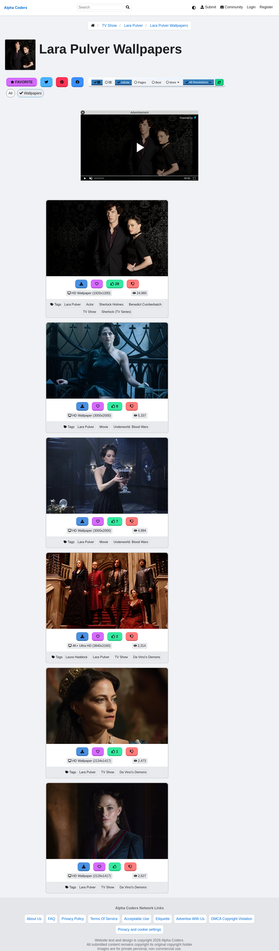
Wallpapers (30, 93)
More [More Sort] (173, 82)
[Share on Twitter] (46, 82)
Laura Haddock (76, 657)
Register (266, 7)
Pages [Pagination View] (140, 82)
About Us (34, 919)
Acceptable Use (136, 919)
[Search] (127, 7)
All (11, 93)
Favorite (22, 82)
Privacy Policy (73, 919)
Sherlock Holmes (111, 304)
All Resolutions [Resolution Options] (198, 82)
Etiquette (163, 919)
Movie (104, 427)
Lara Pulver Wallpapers (169, 26)
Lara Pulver (133, 26)
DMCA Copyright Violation (231, 919)
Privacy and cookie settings (139, 929)
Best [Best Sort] (156, 82)
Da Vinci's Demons (146, 657)
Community (231, 7)
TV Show (109, 26)
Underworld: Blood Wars (131, 427)
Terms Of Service (104, 919)
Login (251, 7)
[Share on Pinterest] (62, 82)
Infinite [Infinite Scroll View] (123, 82)
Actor (90, 304)
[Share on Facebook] (77, 82)
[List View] (108, 82)
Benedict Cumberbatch (145, 304)
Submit (208, 7)
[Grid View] (97, 82)
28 (115, 284)
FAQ (51, 919)
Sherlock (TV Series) (116, 311)
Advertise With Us (190, 919)
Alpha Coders (15, 8)
